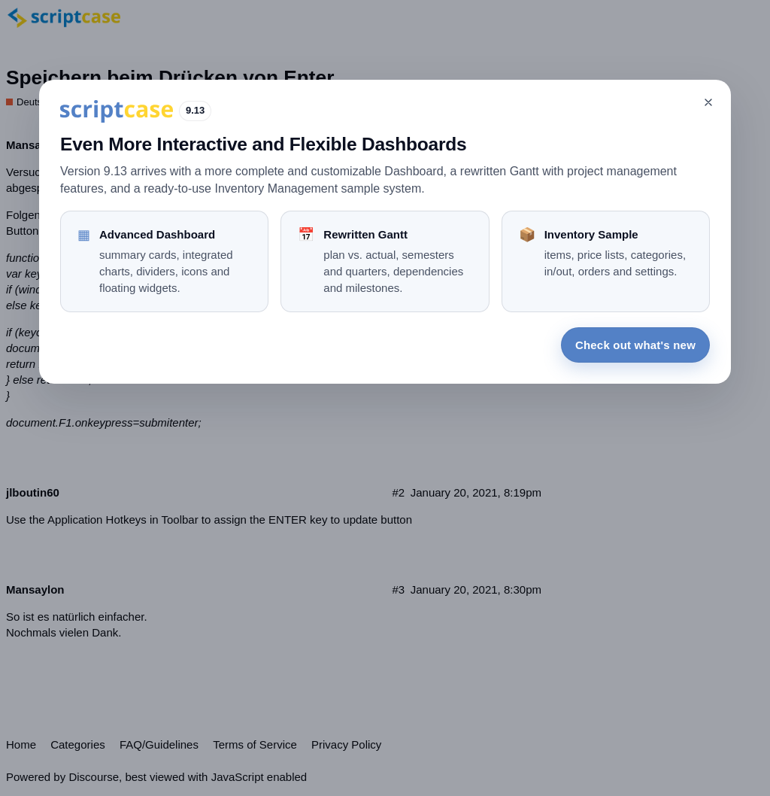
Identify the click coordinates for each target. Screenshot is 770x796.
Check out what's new (635, 345)
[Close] (708, 102)
